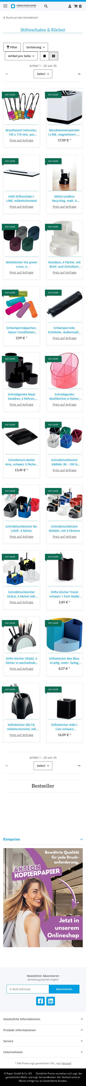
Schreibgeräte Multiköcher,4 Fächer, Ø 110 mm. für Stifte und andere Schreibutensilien (64, 396)
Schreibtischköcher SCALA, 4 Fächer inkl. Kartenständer (21, 594)
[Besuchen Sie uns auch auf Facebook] (40, 1001)
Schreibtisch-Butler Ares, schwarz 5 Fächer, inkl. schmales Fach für (21, 462)
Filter (12, 47)
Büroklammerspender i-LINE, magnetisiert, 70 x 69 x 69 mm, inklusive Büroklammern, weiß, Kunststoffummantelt (64, 132)
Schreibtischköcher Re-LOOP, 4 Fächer (22, 528)
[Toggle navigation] (5, 4)
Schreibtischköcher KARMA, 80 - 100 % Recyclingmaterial (64, 462)
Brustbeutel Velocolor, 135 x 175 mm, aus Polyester (21, 132)
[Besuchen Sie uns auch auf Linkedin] (50, 1001)
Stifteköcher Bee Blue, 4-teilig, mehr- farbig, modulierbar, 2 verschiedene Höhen (64, 661)
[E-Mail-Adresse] (28, 989)
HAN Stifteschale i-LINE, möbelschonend (21, 198)
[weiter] (79, 74)
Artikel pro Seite (19, 56)
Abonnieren (64, 989)
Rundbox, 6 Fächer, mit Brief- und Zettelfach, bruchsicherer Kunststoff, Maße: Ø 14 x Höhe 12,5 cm (64, 264)
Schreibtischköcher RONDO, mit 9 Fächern (64, 528)
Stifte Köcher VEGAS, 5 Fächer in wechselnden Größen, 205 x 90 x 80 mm (21, 661)
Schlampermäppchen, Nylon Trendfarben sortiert (21, 330)
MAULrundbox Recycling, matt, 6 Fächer (64, 198)
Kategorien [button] (11, 839)
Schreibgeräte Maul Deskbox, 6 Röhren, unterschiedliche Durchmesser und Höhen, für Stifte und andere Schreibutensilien (21, 396)
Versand (66, 1063)
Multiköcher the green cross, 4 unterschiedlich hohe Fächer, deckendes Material (21, 264)
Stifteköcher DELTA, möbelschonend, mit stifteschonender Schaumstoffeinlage (21, 727)
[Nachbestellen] (80, 6)
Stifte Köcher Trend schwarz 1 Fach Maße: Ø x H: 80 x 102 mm (64, 594)
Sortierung (33, 47)
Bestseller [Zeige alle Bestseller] (43, 786)
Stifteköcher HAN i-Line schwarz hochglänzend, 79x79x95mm (64, 727)
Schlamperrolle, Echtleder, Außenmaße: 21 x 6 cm (64, 330)
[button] (54, 6)
